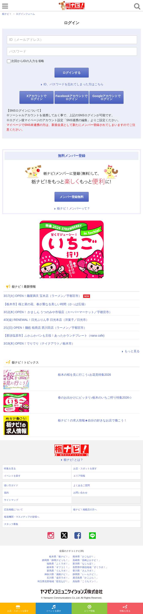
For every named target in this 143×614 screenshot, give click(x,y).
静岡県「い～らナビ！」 (86, 574)
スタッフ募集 (11, 524)
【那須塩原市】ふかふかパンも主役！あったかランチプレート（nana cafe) (53, 335)
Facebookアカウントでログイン (71, 97)
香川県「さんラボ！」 (84, 571)
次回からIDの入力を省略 (27, 61)
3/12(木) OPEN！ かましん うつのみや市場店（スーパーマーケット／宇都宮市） (57, 312)
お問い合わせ (80, 492)
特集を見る (125, 608)
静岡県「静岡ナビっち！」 (56, 560)
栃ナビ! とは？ (71, 459)
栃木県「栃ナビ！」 (59, 556)
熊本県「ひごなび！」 (84, 556)
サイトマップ (11, 500)
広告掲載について (13, 509)
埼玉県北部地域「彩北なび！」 (53, 581)
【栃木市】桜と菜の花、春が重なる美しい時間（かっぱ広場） (45, 304)
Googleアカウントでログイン (106, 97)
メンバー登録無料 (72, 197)
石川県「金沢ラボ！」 (58, 578)
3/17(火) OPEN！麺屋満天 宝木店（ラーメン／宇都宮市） (42, 295)
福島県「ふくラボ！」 (58, 563)
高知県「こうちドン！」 (86, 581)
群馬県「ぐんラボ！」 (58, 571)
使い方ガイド (11, 485)
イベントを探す (53, 608)
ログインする (72, 72)
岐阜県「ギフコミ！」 (58, 567)
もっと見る (130, 351)
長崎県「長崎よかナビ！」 (87, 560)
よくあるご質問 (81, 485)
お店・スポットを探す (18, 608)
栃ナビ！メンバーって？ (71, 208)
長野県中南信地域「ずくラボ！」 (90, 567)
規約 (6, 492)
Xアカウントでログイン (36, 97)
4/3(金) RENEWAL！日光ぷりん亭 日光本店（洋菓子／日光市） (46, 319)
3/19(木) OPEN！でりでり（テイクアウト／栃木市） (38, 343)
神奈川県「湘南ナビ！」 (57, 574)
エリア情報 (89, 608)
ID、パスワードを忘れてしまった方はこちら (71, 84)
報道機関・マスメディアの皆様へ (21, 516)
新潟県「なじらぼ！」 (84, 563)
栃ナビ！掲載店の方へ (85, 509)
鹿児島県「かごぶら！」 (86, 578)
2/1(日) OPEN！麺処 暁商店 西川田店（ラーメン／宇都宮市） (44, 327)
